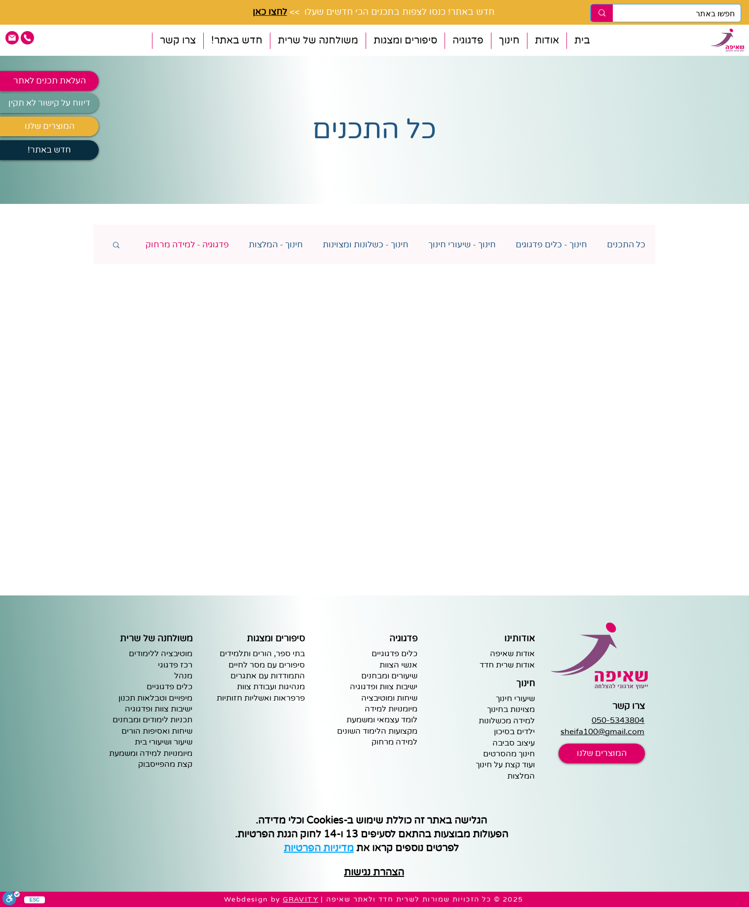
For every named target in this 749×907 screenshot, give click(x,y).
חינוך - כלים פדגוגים (551, 244)
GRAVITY (300, 899)
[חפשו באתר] (684, 13)
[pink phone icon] (27, 37)
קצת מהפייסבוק (165, 764)
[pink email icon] (12, 37)
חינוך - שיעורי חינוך (462, 244)
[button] (546, 41)
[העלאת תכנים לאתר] (49, 81)
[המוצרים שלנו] (49, 126)
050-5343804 (618, 720)
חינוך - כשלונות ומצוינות (366, 244)
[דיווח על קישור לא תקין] (49, 103)
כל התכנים (626, 244)
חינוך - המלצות (276, 244)
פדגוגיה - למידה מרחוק (187, 244)
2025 (513, 899)
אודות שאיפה (512, 654)
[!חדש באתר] (49, 150)
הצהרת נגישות (374, 872)
